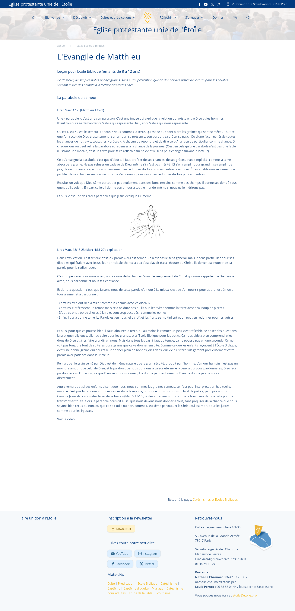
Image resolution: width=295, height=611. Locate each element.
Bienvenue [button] (54, 17)
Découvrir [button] (82, 17)
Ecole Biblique (147, 583)
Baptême (113, 588)
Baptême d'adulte (136, 588)
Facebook (120, 564)
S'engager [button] (194, 17)
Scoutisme (163, 593)
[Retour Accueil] (147, 17)
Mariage (157, 588)
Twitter (147, 564)
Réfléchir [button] (168, 17)
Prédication (126, 583)
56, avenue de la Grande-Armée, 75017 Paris (256, 4)
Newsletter (121, 529)
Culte (111, 583)
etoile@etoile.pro (245, 595)
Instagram (147, 553)
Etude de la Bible (140, 593)
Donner (218, 17)
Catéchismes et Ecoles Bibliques (215, 499)
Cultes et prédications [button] (117, 17)
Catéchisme (168, 583)
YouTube (119, 553)
